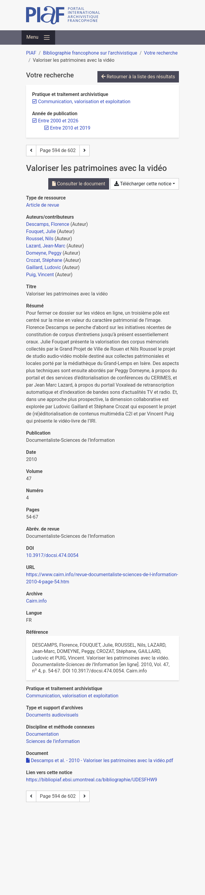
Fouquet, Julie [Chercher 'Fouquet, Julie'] (41, 231)
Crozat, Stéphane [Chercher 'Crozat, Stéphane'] (44, 260)
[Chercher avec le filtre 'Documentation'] (42, 734)
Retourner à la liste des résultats (138, 76)
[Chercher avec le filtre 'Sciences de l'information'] (53, 741)
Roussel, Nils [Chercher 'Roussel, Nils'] (39, 238)
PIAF (31, 53)
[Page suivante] (84, 150)
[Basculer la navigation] (38, 37)
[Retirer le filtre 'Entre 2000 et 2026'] (58, 121)
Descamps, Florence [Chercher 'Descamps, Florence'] (47, 224)
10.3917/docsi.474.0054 (52, 555)
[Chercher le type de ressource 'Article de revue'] (42, 205)
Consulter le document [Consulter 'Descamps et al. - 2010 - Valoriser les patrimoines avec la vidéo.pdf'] (78, 184)
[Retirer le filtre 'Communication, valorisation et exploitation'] (84, 101)
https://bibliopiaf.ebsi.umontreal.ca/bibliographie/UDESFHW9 (91, 780)
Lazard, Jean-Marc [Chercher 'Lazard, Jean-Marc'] (45, 246)
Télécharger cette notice (142, 184)
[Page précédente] (31, 150)
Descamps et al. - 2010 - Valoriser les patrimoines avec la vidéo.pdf (99, 760)
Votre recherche (160, 53)
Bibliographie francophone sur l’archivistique (90, 53)
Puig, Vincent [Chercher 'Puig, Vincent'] (40, 274)
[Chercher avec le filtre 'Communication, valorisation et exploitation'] (72, 696)
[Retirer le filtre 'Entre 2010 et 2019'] (70, 128)
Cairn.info (36, 601)
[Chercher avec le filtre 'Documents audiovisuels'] (52, 715)
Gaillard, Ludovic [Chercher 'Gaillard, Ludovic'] (43, 267)
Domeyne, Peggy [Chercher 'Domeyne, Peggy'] (43, 253)
